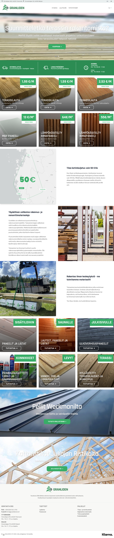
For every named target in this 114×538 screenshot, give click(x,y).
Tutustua (11, 348)
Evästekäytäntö (82, 516)
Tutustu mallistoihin (57, 421)
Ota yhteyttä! (57, 469)
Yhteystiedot (73, 8)
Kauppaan (57, 46)
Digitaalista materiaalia (84, 512)
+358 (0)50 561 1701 (11, 509)
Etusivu (54, 8)
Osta (9, 107)
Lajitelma (62, 8)
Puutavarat (42, 512)
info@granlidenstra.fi (13, 512)
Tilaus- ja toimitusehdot (84, 509)
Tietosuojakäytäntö (83, 514)
